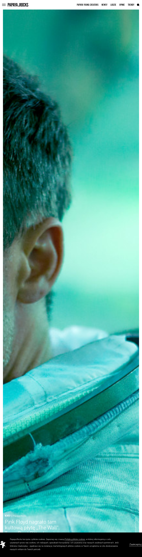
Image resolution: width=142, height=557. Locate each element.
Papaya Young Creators (87, 4)
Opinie (122, 4)
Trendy (131, 4)
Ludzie (113, 4)
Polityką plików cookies (75, 539)
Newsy (104, 4)
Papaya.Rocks (19, 516)
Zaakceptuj (136, 544)
